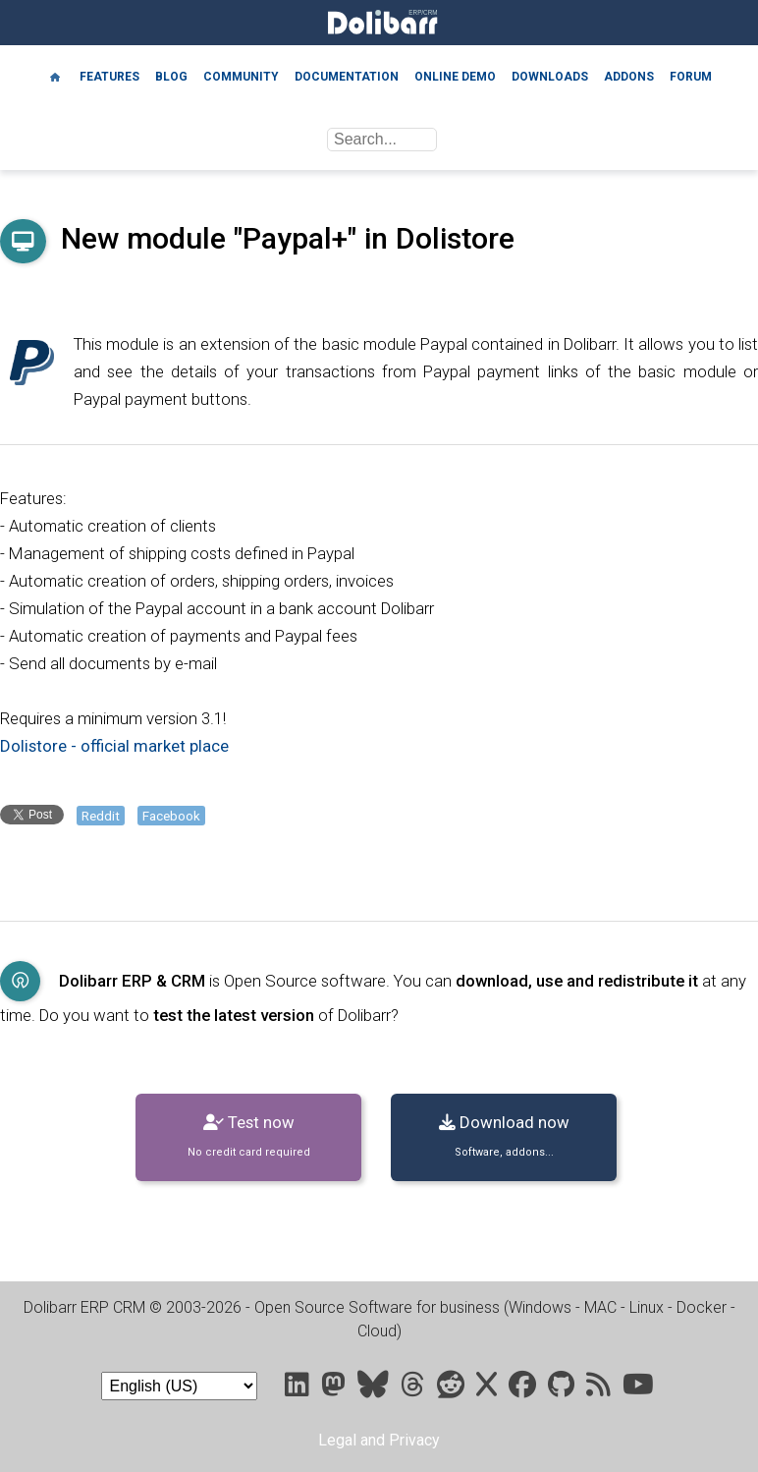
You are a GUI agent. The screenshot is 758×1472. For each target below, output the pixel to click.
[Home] (55, 75)
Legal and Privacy (379, 1440)
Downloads (550, 77)
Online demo (455, 77)
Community (241, 77)
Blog (171, 77)
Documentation (347, 77)
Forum (691, 77)
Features (109, 77)
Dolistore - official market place (114, 746)
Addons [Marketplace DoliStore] (629, 77)
